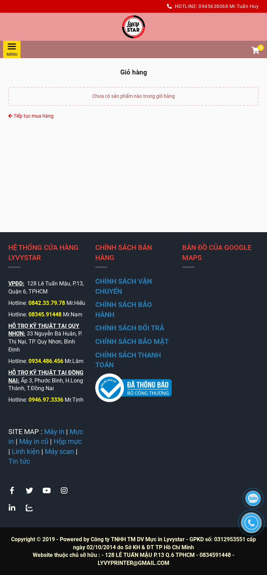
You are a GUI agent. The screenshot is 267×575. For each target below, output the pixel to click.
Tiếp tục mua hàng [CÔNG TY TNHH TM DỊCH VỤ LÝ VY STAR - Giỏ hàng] (31, 116)
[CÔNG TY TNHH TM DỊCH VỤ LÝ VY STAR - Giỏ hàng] (133, 27)
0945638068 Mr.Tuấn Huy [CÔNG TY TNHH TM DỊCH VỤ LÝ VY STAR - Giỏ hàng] (229, 6)
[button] (255, 51)
